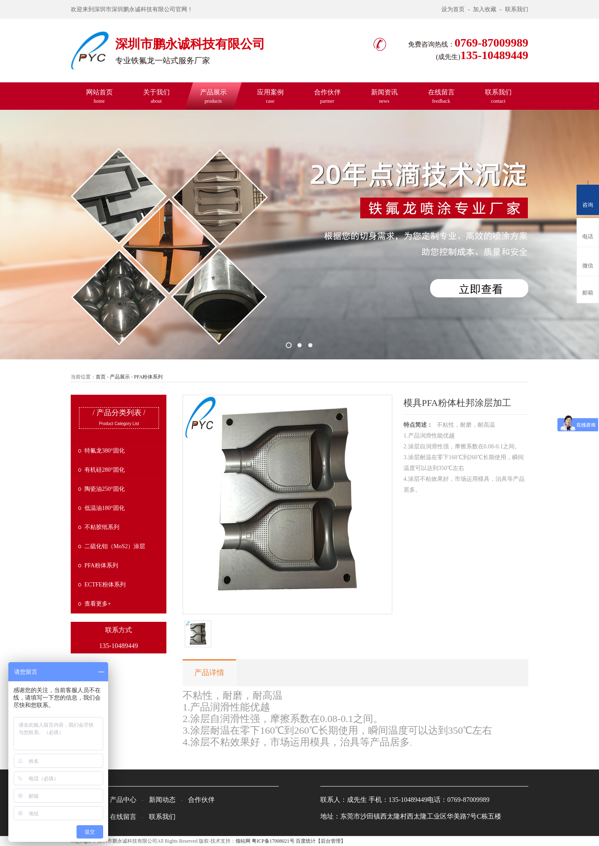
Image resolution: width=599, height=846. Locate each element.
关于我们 (156, 96)
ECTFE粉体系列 (105, 584)
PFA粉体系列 (148, 377)
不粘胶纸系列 (101, 527)
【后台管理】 (331, 841)
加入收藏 (484, 9)
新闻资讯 (384, 96)
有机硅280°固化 (104, 470)
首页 (101, 377)
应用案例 (270, 96)
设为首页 (453, 9)
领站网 (242, 841)
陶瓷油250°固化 (104, 489)
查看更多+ (97, 604)
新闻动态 (162, 799)
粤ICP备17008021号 (273, 841)
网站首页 (99, 96)
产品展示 (213, 96)
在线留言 (441, 96)
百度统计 (306, 841)
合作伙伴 (327, 96)
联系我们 (516, 9)
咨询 (587, 198)
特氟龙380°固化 (104, 451)
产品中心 (123, 799)
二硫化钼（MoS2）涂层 (114, 546)
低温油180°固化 (104, 508)
